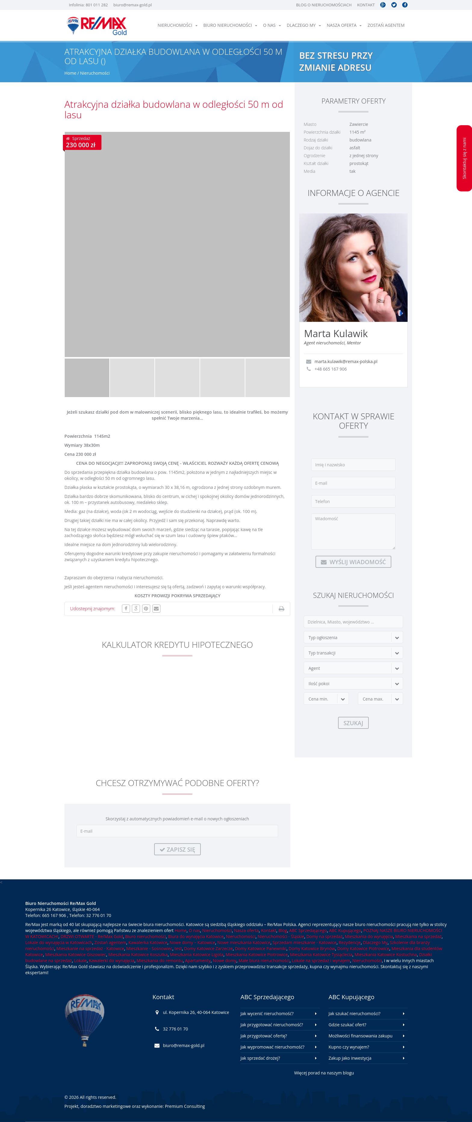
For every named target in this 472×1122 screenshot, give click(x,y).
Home (70, 73)
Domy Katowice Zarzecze (208, 948)
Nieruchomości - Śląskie (281, 936)
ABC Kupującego (345, 930)
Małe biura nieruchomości (264, 960)
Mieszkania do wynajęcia (369, 936)
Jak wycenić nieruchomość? (267, 1013)
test (178, 948)
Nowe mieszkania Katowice (243, 942)
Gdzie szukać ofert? (347, 1024)
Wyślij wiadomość (353, 562)
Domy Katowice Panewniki (260, 948)
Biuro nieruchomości (230, 25)
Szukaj (353, 723)
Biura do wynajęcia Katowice (196, 936)
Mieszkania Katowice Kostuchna (386, 954)
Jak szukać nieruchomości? (354, 1013)
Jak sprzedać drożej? (260, 1058)
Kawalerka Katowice (148, 942)
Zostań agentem (386, 25)
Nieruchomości (177, 25)
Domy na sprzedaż (324, 936)
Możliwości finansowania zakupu (361, 1036)
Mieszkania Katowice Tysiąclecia (321, 954)
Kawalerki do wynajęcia (111, 960)
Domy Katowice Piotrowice (363, 948)
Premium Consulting (185, 1106)
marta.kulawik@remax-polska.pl (346, 361)
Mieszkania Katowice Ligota (196, 954)
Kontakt (365, 5)
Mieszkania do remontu (160, 960)
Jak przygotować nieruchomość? (272, 1024)
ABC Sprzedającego (308, 930)
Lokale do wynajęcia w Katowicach (58, 942)
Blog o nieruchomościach (324, 5)
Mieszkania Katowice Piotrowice (256, 954)
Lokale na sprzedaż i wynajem (321, 960)
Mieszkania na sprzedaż (418, 936)
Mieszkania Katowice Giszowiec (75, 954)
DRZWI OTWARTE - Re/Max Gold (92, 936)
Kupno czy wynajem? (349, 1047)
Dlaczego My (304, 25)
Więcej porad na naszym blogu (324, 1073)
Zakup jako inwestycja (350, 1058)
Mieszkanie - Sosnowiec (149, 948)
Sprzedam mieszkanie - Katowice (304, 942)
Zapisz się (177, 849)
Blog (282, 930)
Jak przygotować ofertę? (264, 1036)
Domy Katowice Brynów (312, 948)
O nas (272, 25)
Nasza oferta (344, 25)
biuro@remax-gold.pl (132, 5)
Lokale (80, 960)
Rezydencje (350, 942)
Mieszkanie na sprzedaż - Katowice (90, 948)
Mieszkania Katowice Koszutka (138, 954)
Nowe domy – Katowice (192, 942)
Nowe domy (224, 960)
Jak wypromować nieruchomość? (272, 1047)
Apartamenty (198, 960)
